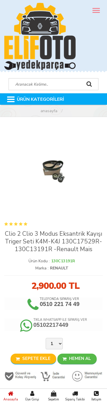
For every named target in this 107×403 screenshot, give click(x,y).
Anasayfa (10, 396)
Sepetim (53, 396)
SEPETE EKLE (33, 358)
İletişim (96, 396)
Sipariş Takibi (75, 396)
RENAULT (59, 268)
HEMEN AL (76, 358)
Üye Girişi (32, 396)
